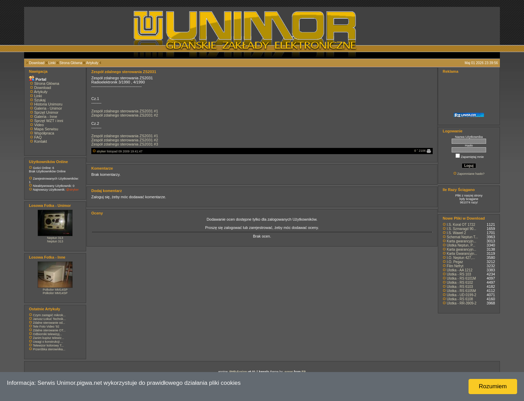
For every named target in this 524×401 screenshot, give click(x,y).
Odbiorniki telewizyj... (47, 334)
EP (303, 371)
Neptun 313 (55, 238)
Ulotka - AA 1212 (460, 270)
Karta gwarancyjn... (461, 241)
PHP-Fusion (238, 371)
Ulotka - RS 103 (459, 274)
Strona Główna (71, 63)
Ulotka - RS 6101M (461, 278)
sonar (289, 371)
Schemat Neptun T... (462, 237)
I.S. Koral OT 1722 (461, 225)
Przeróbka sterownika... (49, 349)
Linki (51, 63)
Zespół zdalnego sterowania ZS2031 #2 (124, 115)
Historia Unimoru (48, 104)
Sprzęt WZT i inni (48, 121)
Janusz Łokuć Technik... (49, 319)
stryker (101, 151)
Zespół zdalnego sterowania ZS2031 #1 (124, 111)
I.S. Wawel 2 (456, 233)
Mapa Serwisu (46, 129)
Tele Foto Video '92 (46, 326)
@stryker (72, 189)
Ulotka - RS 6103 (460, 287)
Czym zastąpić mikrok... (49, 315)
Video (39, 125)
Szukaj (39, 100)
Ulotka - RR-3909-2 (461, 303)
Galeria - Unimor (48, 108)
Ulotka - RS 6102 (460, 282)
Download (36, 63)
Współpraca (44, 133)
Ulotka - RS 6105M (461, 291)
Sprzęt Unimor (46, 112)
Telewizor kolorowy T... (48, 345)
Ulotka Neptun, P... (461, 245)
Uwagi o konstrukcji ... (48, 341)
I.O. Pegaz (455, 262)
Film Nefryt (455, 266)
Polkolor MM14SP (55, 289)
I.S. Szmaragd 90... (461, 229)
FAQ (38, 137)
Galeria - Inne (45, 116)
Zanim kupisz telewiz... (48, 338)
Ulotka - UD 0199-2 (461, 295)
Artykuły (92, 63)
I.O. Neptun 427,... (461, 258)
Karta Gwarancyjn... (462, 253)
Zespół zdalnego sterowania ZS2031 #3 (124, 144)
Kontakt (40, 141)
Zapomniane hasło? (470, 174)
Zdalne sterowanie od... (49, 322)
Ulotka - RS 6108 (460, 299)
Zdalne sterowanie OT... (49, 330)
